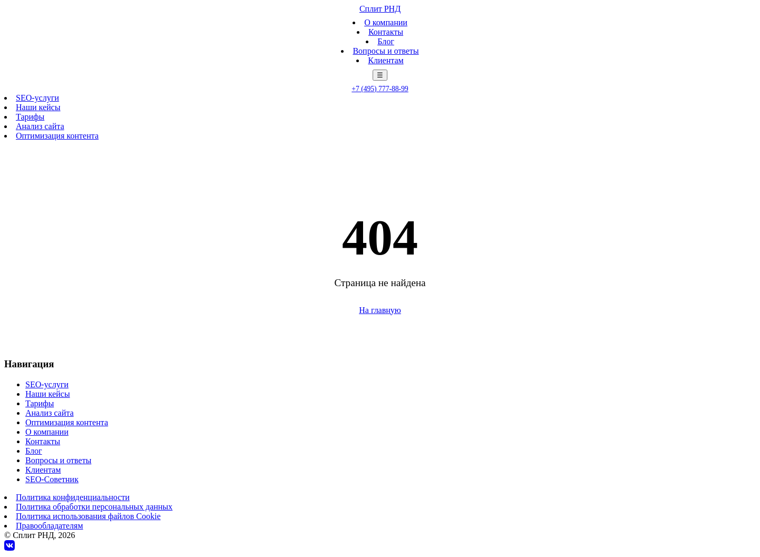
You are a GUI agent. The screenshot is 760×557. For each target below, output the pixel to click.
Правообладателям (49, 525)
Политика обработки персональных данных (94, 506)
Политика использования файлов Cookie (88, 516)
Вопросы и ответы (386, 50)
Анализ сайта (40, 126)
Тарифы (30, 116)
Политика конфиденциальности (73, 497)
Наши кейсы (38, 107)
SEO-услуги (37, 97)
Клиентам (385, 60)
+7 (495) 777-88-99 (380, 89)
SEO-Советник (52, 479)
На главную (380, 310)
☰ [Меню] (380, 75)
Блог (385, 41)
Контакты (385, 31)
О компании (385, 22)
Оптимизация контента (57, 135)
